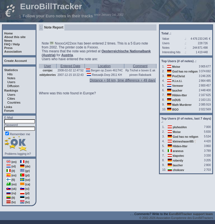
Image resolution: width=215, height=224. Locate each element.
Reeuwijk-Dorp (101, 74)
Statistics (11, 70)
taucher (177, 90)
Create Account (15, 60)
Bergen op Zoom (101, 70)
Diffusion (13, 86)
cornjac (48, 70)
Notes (11, 78)
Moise (176, 66)
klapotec (178, 155)
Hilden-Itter (179, 95)
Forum (9, 110)
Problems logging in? (18, 153)
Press (8, 48)
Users (11, 82)
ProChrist (178, 76)
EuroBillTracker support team (191, 214)
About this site (14, 37)
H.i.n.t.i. (177, 81)
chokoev (178, 170)
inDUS (176, 100)
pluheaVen (180, 127)
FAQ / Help (12, 44)
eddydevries (47, 74)
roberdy (178, 160)
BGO (175, 109)
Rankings (11, 90)
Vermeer (177, 85)
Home (8, 33)
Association (13, 51)
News (8, 40)
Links (8, 107)
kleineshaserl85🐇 (185, 141)
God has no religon (185, 71)
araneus (178, 151)
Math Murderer (181, 104)
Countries (13, 102)
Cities (11, 98)
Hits (10, 74)
